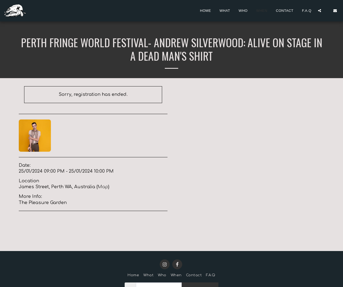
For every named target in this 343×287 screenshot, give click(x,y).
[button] (319, 10)
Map (103, 186)
